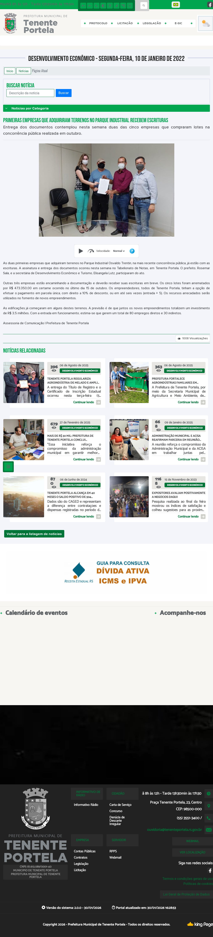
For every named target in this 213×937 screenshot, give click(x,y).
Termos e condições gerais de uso (187, 879)
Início (9, 71)
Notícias (24, 71)
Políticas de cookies (198, 884)
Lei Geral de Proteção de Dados (186, 894)
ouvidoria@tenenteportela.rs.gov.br (174, 830)
